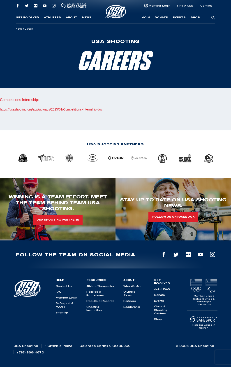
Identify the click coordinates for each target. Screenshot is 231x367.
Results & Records (100, 300)
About (71, 17)
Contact (206, 5)
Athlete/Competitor (100, 286)
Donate (161, 17)
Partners (129, 300)
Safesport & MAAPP (64, 305)
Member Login (159, 5)
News (86, 17)
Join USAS (162, 289)
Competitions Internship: (19, 100)
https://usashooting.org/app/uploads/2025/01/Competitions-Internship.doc (51, 109)
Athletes (52, 17)
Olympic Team (129, 293)
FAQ (59, 291)
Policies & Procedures (95, 293)
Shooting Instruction (94, 308)
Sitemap (62, 312)
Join (146, 17)
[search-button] (213, 18)
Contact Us (64, 286)
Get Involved (27, 17)
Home (19, 28)
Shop (195, 17)
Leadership (131, 306)
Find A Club (185, 5)
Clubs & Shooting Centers (160, 310)
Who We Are (132, 286)
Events (179, 17)
